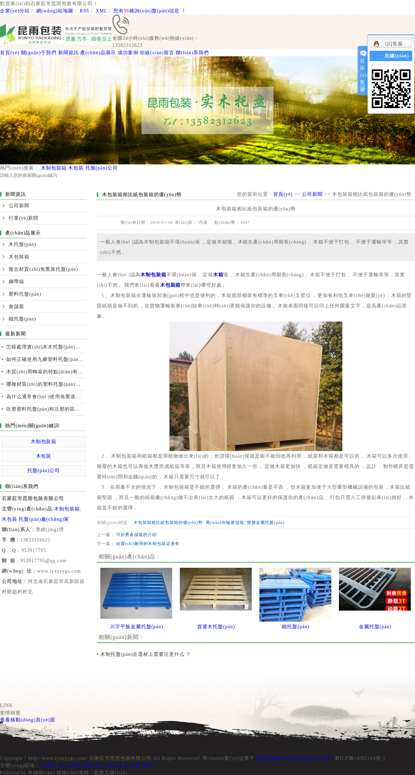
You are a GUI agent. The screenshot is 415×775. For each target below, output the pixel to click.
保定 (111, 765)
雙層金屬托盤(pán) (265, 522)
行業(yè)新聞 (23, 218)
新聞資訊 (68, 52)
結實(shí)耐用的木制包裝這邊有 (147, 543)
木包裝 (76, 168)
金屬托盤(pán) (375, 626)
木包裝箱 (19, 256)
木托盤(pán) (22, 244)
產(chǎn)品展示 (98, 52)
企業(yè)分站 (15, 10)
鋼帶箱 (16, 281)
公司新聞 (19, 205)
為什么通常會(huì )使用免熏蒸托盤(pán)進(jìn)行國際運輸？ (45, 396)
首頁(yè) (9, 52)
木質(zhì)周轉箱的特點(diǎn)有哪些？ (45, 371)
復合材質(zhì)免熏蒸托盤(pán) (43, 269)
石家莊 (49, 765)
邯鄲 (147, 765)
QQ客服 (388, 44)
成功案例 (128, 52)
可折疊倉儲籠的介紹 (136, 534)
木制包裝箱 (54, 168)
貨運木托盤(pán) (216, 626)
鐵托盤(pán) (22, 319)
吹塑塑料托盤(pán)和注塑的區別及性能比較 (45, 409)
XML (101, 10)
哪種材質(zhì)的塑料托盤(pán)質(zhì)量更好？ (45, 384)
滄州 (75, 765)
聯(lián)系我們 (192, 52)
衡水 (123, 765)
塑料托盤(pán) (25, 294)
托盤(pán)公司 (101, 168)
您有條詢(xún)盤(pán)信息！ (149, 10)
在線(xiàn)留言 (157, 52)
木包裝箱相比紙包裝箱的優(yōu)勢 (168, 522)
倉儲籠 (16, 306)
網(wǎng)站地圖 (54, 10)
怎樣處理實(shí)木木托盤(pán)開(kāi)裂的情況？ (45, 347)
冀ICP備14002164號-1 (360, 758)
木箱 (218, 274)
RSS (84, 10)
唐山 (99, 765)
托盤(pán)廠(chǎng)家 (44, 519)
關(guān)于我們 (38, 52)
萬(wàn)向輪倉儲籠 (225, 522)
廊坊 (87, 765)
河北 (63, 765)
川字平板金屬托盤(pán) (136, 626)
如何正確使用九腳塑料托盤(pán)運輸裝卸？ (45, 359)
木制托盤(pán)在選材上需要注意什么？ (145, 654)
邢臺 (135, 765)
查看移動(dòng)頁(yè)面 (27, 720)
